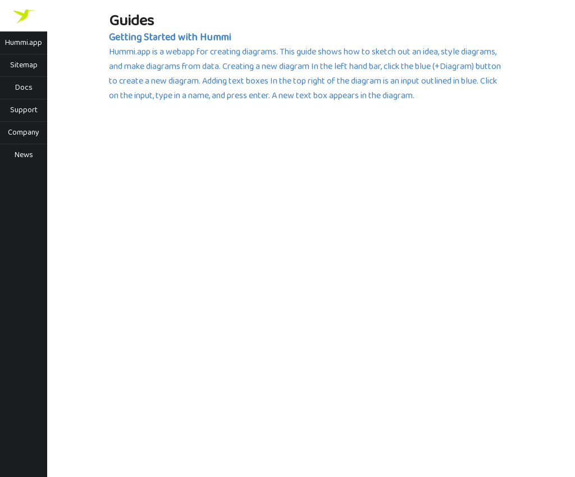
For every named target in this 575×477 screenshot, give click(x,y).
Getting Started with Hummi (170, 37)
